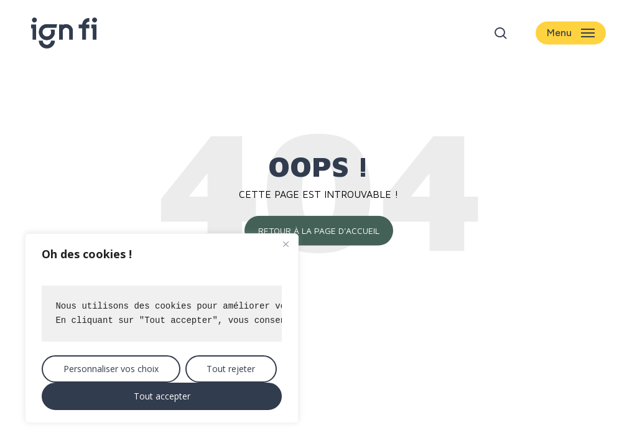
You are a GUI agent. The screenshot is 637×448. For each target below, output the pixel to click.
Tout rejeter (231, 369)
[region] (162, 328)
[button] (571, 33)
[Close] (285, 243)
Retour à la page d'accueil (318, 230)
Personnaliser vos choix (111, 369)
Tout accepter (162, 396)
